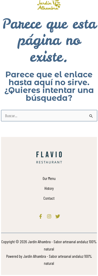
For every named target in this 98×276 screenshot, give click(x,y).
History (49, 188)
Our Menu (49, 178)
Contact (49, 198)
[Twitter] (57, 216)
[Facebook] (40, 216)
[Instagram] (49, 216)
